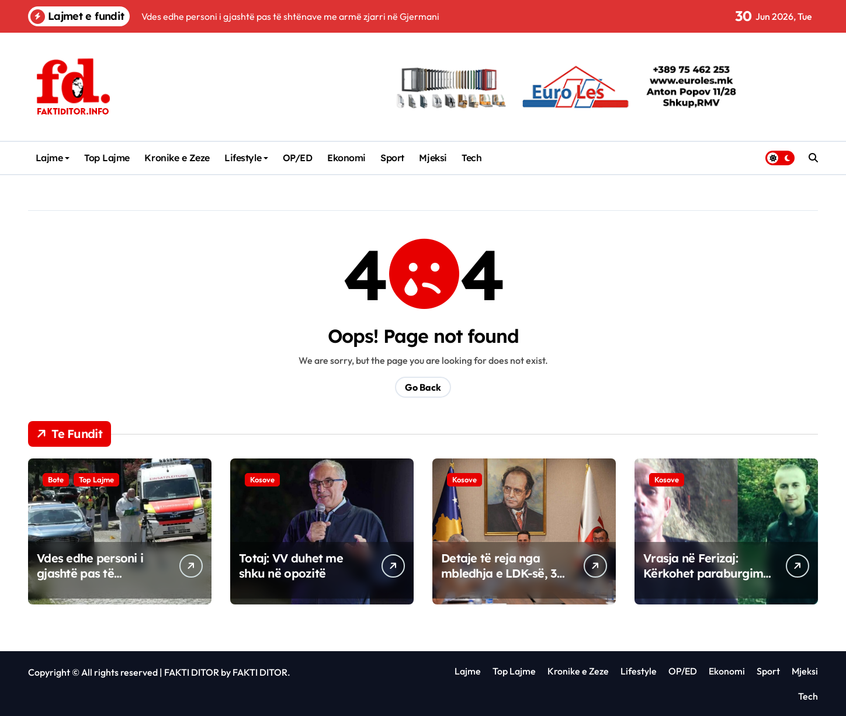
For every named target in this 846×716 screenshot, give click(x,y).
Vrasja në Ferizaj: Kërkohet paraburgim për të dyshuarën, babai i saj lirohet (703, 581)
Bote (56, 479)
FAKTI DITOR (191, 672)
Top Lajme (107, 158)
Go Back (423, 387)
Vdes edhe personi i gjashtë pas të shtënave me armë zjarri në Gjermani (90, 581)
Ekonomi (346, 158)
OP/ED (298, 158)
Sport (392, 158)
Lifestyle (246, 158)
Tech (471, 158)
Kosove (262, 479)
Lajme (53, 158)
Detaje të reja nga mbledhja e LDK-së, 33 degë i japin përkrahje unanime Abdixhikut (502, 581)
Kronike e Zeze (176, 158)
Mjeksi (432, 158)
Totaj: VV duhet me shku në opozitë (291, 566)
